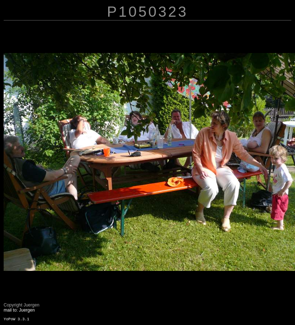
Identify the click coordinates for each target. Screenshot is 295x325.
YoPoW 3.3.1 (16, 319)
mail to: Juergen (19, 310)
